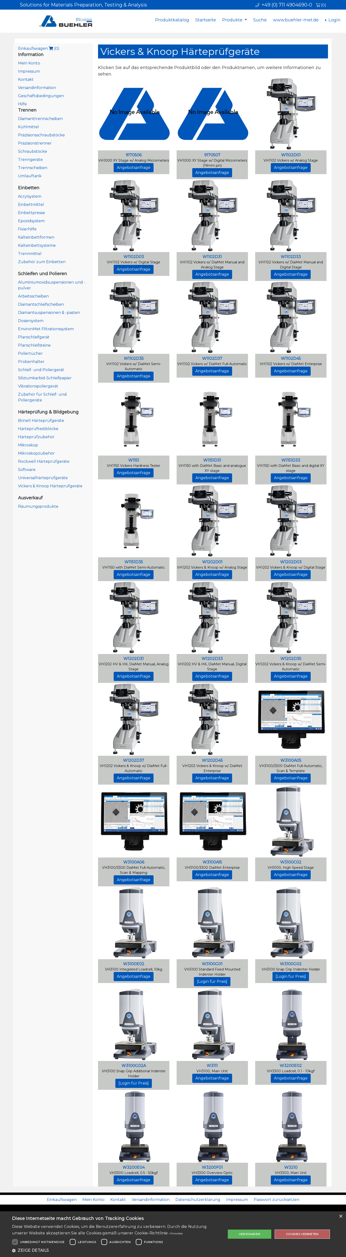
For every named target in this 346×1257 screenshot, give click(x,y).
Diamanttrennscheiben (40, 118)
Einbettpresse (31, 212)
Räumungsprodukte (38, 506)
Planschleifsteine (34, 345)
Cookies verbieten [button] (302, 1234)
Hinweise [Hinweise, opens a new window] (176, 1233)
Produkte (233, 20)
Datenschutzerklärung (197, 1199)
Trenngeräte (30, 159)
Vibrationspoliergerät (38, 386)
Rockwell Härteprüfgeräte (43, 461)
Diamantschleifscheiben (41, 304)
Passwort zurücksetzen (276, 1199)
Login (333, 20)
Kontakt (26, 79)
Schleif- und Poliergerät (41, 370)
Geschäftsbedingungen (41, 96)
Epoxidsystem (31, 221)
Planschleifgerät (33, 337)
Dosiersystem (30, 320)
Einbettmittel (31, 204)
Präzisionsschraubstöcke (41, 135)
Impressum (29, 71)
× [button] (340, 1216)
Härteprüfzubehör (36, 437)
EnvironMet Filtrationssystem (46, 329)
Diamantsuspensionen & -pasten (49, 312)
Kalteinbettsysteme (37, 245)
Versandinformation (37, 87)
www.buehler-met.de (296, 20)
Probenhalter (31, 361)
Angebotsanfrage (133, 167)
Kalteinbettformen (36, 237)
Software (27, 469)
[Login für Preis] (212, 981)
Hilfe (22, 104)
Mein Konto (29, 63)
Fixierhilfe (27, 229)
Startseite (205, 20)
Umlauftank (30, 176)
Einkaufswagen (38, 48)
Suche (260, 20)
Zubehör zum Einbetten (42, 262)
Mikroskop (28, 445)
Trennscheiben (32, 167)
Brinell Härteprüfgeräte (41, 420)
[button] (116, 1250)
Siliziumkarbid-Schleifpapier (45, 378)
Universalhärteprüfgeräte (43, 478)
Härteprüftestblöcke (38, 428)
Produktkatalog (172, 20)
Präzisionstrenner (35, 143)
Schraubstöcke (32, 151)
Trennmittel (30, 253)
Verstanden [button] (249, 1234)
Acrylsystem (29, 196)
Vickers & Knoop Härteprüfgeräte (50, 486)
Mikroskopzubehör (36, 453)
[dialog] (173, 1234)
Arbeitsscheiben (33, 296)
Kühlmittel (28, 127)
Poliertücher (30, 353)
